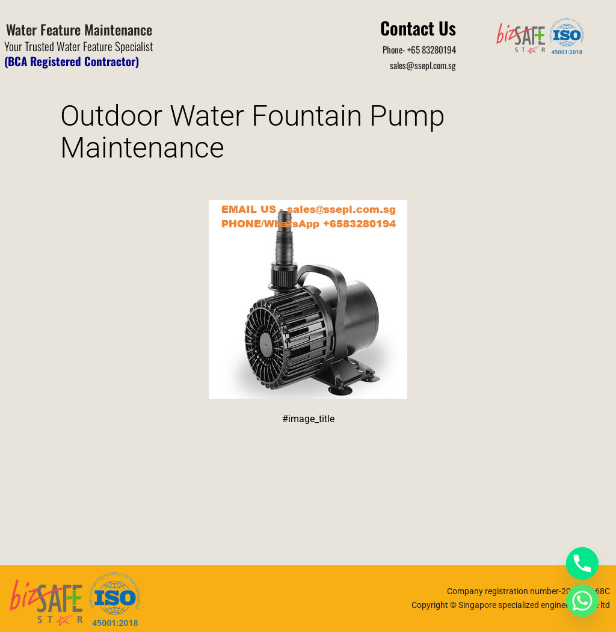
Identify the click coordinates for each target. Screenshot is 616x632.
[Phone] (582, 563)
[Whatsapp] (582, 600)
